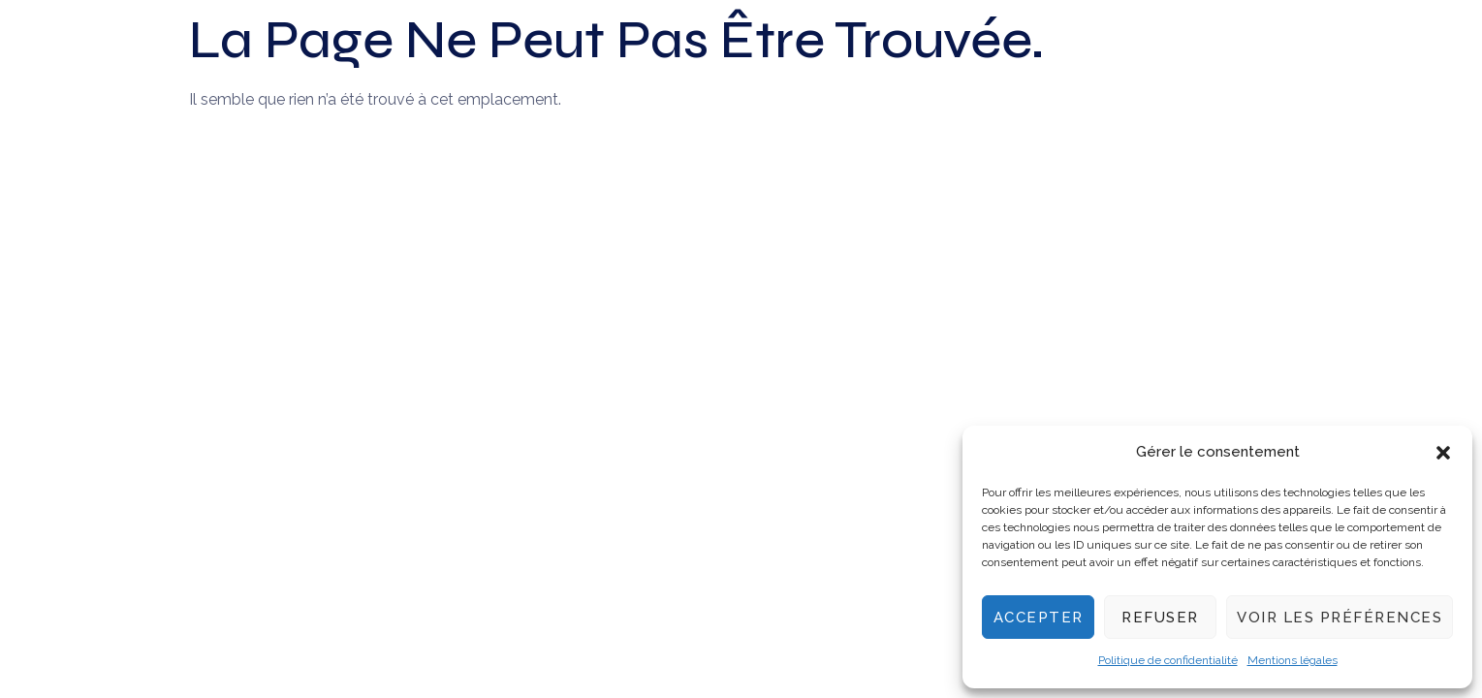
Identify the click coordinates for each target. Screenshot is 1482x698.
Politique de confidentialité (1168, 660)
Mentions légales (1292, 660)
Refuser (1160, 617)
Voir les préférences (1339, 617)
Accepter (1038, 617)
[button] (1443, 452)
